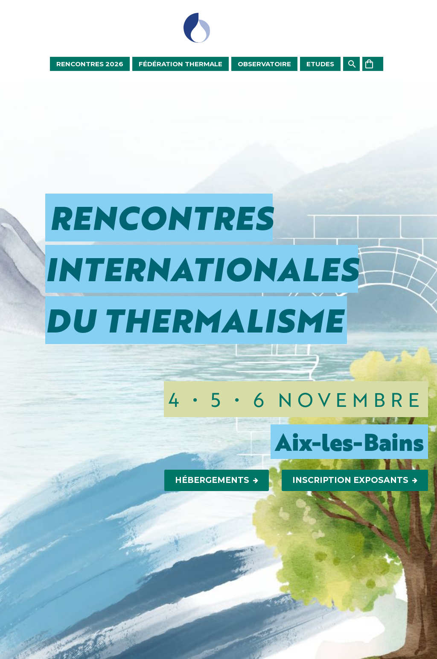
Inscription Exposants (354, 480)
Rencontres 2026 (89, 64)
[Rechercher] (351, 64)
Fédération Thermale (180, 64)
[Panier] (372, 64)
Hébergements (216, 480)
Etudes (320, 64)
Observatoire (264, 64)
